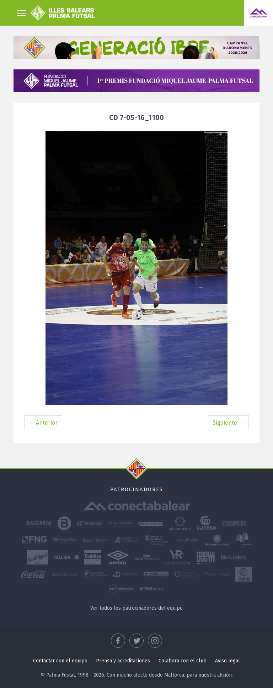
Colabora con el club (183, 661)
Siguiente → (228, 422)
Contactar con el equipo (60, 661)
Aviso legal (227, 661)
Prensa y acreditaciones (123, 661)
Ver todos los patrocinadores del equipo (136, 608)
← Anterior (43, 422)
